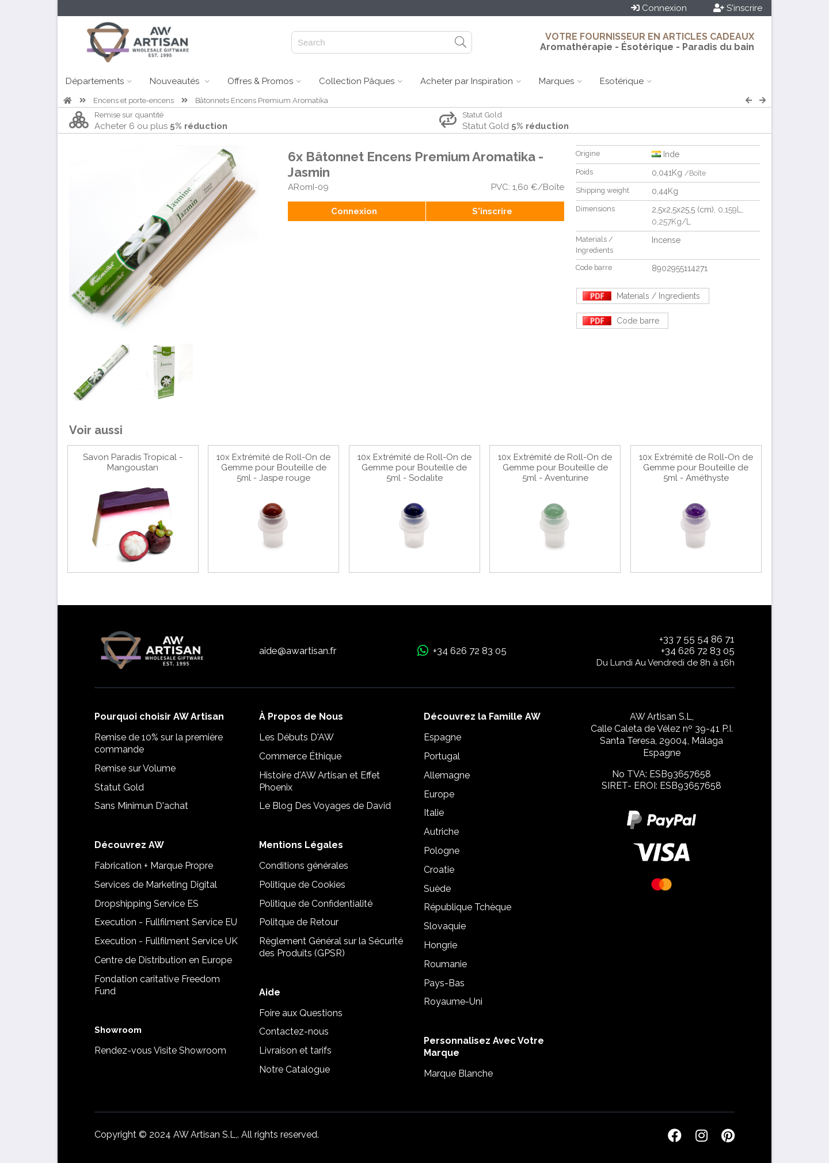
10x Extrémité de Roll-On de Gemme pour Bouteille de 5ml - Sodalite (414, 467)
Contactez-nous (294, 1031)
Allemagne (447, 775)
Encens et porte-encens (133, 100)
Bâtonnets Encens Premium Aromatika (261, 100)
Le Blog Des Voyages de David (325, 805)
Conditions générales (303, 865)
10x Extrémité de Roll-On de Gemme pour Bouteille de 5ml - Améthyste (696, 467)
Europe (439, 794)
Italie (434, 812)
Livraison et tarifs (295, 1050)
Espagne (442, 737)
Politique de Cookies (302, 884)
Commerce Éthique (300, 756)
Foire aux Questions (301, 1013)
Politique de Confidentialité (315, 903)
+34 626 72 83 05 (698, 650)
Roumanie (445, 964)
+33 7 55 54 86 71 (697, 639)
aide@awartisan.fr (298, 650)
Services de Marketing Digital (155, 884)
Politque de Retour (299, 922)
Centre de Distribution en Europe (163, 960)
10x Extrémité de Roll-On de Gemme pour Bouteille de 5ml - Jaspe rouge (273, 467)
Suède (437, 888)
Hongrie (440, 945)
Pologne (441, 850)
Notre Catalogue (294, 1069)
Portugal (442, 756)
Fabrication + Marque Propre (153, 865)
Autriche (441, 831)
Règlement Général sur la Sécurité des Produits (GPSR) (331, 947)
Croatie (439, 869)
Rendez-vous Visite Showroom (160, 1050)
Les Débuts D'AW (296, 737)
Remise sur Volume (135, 768)
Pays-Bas (444, 983)
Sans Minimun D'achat (141, 805)
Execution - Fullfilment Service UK (166, 941)
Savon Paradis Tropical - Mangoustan (132, 462)
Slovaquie (445, 926)
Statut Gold (119, 787)
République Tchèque (467, 907)
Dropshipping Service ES (146, 903)
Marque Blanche (458, 1073)
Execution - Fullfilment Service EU (165, 922)
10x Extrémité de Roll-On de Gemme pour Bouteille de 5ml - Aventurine (555, 467)
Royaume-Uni (453, 1001)
